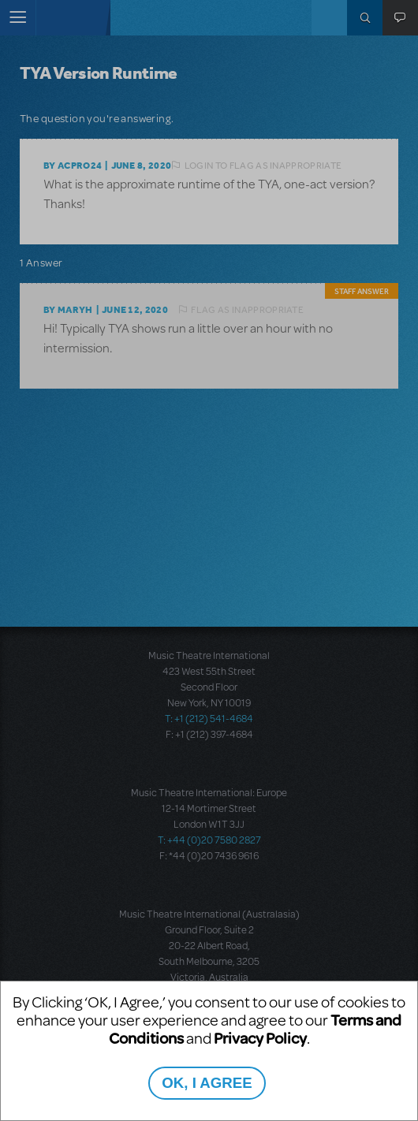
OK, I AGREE (207, 1082)
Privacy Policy (260, 1037)
